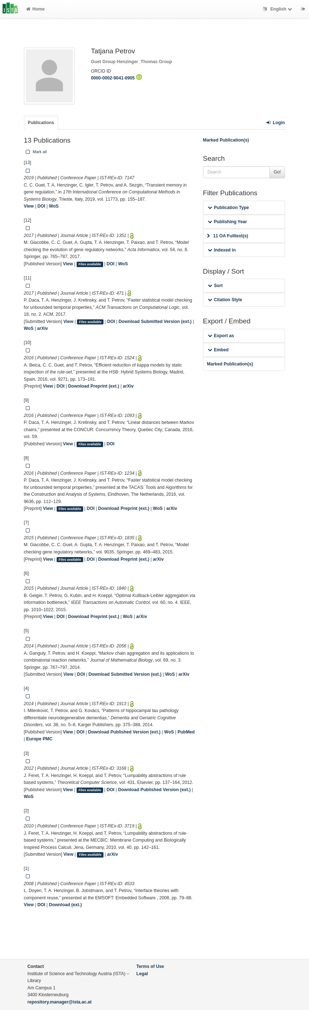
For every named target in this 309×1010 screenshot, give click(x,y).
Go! (277, 172)
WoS (54, 206)
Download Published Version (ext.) (124, 732)
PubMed (186, 732)
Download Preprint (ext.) (93, 386)
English (278, 9)
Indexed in (222, 250)
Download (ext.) (65, 904)
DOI (41, 206)
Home (35, 9)
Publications (41, 122)
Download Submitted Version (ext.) (155, 321)
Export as (221, 335)
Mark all (35, 152)
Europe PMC (39, 738)
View (29, 206)
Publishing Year (227, 221)
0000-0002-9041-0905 (116, 78)
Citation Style (225, 299)
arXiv (42, 328)
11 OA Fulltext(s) (227, 235)
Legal (142, 973)
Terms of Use (150, 966)
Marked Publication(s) (226, 140)
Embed (218, 349)
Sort (215, 285)
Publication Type (228, 207)
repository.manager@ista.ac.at (60, 1002)
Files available (89, 264)
